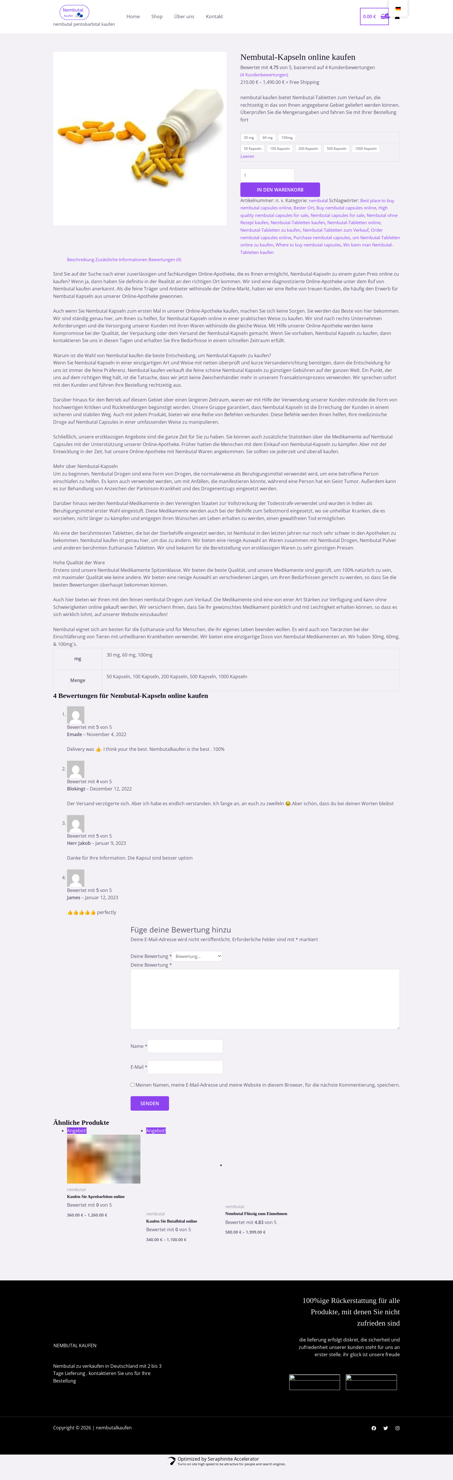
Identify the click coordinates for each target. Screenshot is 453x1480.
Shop (157, 16)
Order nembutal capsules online (305, 238)
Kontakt (214, 16)
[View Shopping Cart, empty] (374, 16)
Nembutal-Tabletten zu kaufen (311, 231)
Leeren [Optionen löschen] (248, 156)
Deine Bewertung (151, 958)
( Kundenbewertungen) (266, 74)
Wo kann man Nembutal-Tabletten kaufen (329, 253)
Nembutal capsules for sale (358, 216)
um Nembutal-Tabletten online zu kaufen (306, 246)
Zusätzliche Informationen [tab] (126, 261)
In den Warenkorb (280, 191)
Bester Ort (310, 209)
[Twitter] (385, 1439)
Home (133, 16)
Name (139, 1054)
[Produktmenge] (270, 176)
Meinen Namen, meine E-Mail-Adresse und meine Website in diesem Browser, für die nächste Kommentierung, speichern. (267, 1095)
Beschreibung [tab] (82, 261)
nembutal (319, 201)
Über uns (184, 16)
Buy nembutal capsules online (356, 209)
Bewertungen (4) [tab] (174, 261)
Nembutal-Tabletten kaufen (339, 224)
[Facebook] (374, 1439)
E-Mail (139, 1077)
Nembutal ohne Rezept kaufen (273, 224)
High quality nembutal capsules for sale (283, 216)
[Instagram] (397, 1439)
